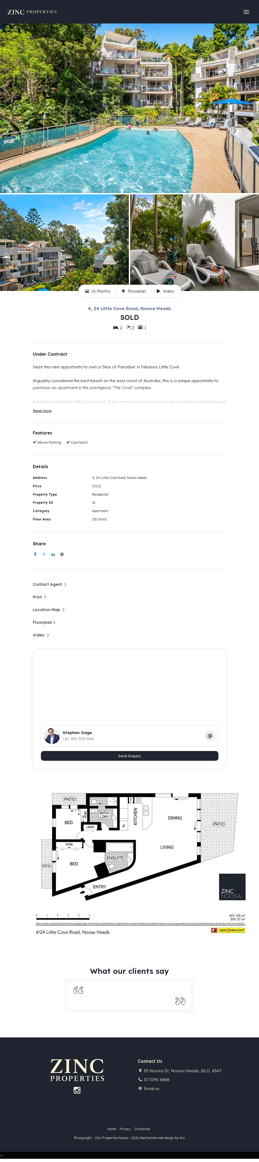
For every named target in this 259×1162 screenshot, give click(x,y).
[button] (40, 597)
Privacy (125, 1129)
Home (111, 1129)
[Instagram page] (77, 1090)
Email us (151, 1088)
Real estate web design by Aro (162, 1138)
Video (165, 291)
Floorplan (133, 291)
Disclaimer (142, 1129)
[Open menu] (246, 12)
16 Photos (98, 291)
